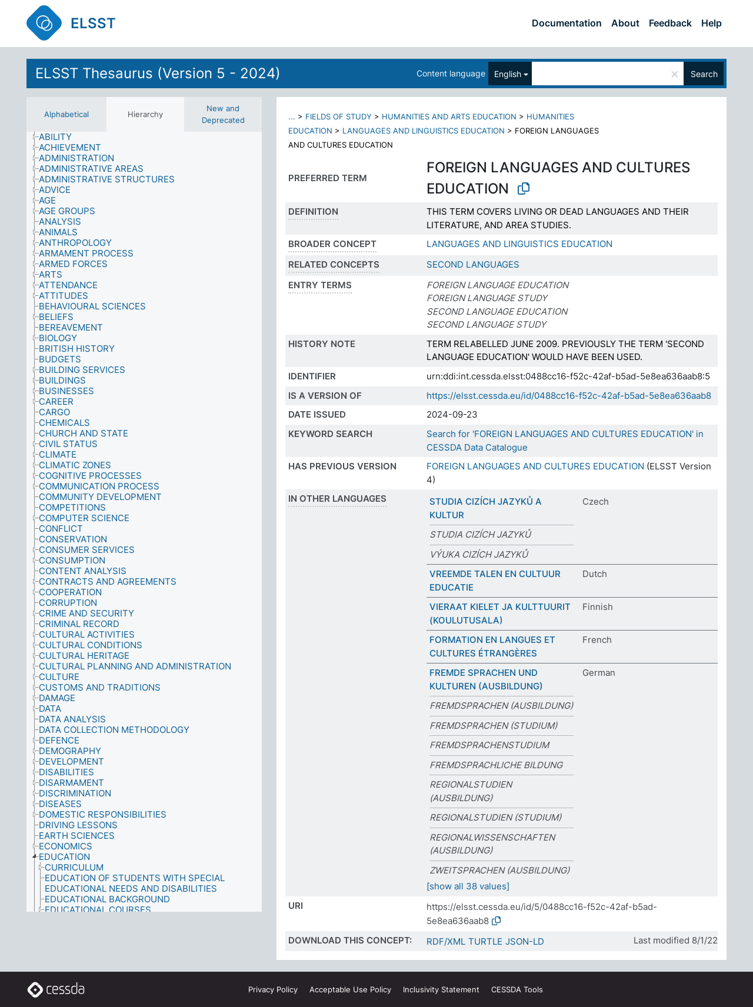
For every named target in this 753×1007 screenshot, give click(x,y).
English (507, 74)
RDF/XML (446, 941)
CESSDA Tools (517, 989)
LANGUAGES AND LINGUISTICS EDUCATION (423, 130)
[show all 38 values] (468, 886)
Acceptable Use (350, 989)
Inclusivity (441, 989)
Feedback (670, 23)
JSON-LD (524, 941)
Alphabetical (66, 114)
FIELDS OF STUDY (338, 116)
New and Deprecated (223, 114)
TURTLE (485, 941)
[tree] (144, 522)
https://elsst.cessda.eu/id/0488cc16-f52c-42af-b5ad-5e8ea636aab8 (569, 395)
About (625, 23)
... (291, 116)
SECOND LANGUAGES (473, 264)
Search (704, 74)
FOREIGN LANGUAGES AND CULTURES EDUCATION (535, 466)
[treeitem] (60, 137)
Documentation (567, 23)
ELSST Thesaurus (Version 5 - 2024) (158, 73)
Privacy (273, 989)
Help (711, 23)
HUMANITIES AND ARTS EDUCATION (449, 116)
